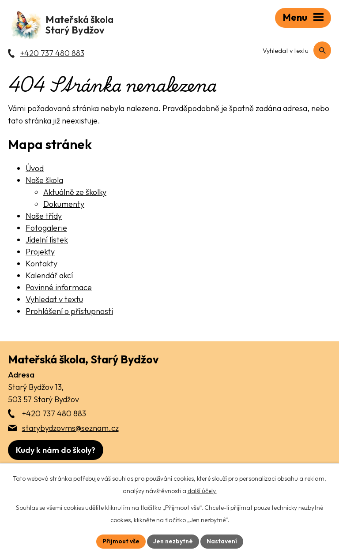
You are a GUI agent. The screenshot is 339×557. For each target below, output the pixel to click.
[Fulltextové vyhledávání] (293, 51)
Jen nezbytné (173, 541)
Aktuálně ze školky (74, 192)
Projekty (40, 252)
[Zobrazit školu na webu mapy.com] (55, 450)
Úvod (35, 168)
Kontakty (41, 263)
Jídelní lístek (47, 240)
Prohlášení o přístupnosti (69, 311)
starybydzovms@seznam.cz (70, 428)
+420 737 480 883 (54, 413)
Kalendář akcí (49, 275)
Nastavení (222, 541)
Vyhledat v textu (54, 299)
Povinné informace (59, 287)
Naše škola (44, 180)
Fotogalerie (46, 228)
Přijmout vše (120, 541)
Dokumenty (63, 204)
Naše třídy (44, 216)
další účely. (202, 491)
